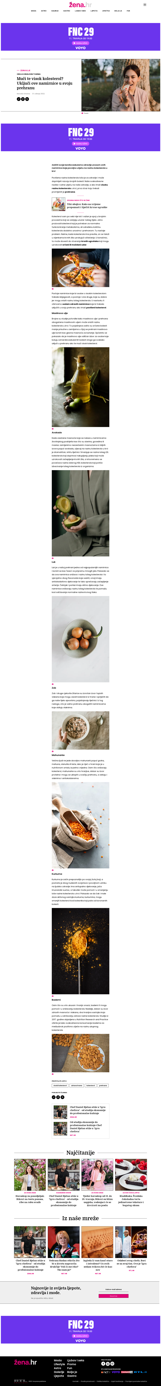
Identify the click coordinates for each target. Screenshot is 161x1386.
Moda (33, 11)
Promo (71, 1364)
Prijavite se (113, 1296)
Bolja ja (118, 11)
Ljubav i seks (80, 11)
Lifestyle (106, 11)
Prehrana (103, 1085)
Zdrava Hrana (76, 1085)
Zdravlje (25, 70)
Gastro (66, 11)
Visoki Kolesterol (60, 1085)
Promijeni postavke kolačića (136, 1381)
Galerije (54, 11)
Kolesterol (91, 1085)
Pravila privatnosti (88, 1381)
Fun (128, 11)
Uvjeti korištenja (117, 1381)
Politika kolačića (103, 1381)
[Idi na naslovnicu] (80, 7)
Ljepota (94, 11)
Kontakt (76, 1381)
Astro (43, 11)
